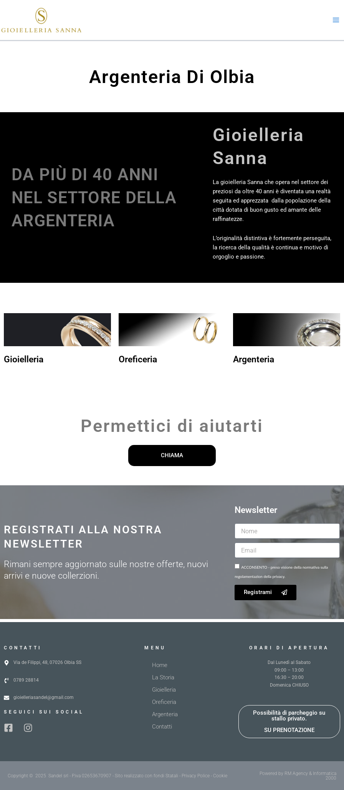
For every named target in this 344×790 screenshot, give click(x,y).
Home (159, 665)
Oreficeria (138, 362)
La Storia (163, 677)
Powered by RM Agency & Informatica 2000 (298, 776)
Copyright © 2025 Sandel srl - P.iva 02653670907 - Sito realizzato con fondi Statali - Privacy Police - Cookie (117, 775)
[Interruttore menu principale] (336, 21)
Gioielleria (23, 362)
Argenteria (253, 362)
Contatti (162, 726)
